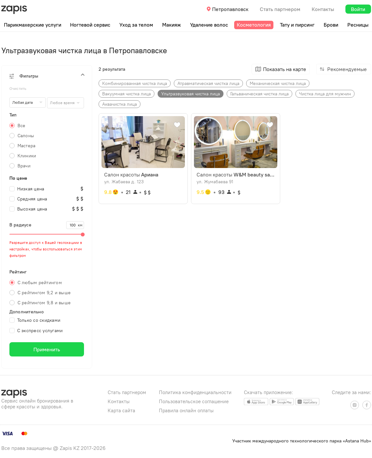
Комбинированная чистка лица (134, 83)
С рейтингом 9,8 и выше (44, 302)
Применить (46, 349)
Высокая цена (28, 208)
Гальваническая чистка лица (259, 94)
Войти (358, 9)
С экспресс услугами (36, 330)
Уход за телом (136, 24)
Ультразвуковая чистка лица (190, 94)
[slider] (46, 234)
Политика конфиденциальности (195, 392)
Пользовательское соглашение (194, 401)
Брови (331, 24)
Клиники (27, 155)
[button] (47, 76)
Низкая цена (26, 188)
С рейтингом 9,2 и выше (44, 292)
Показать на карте (284, 69)
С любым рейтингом (40, 282)
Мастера (27, 145)
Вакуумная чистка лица (126, 94)
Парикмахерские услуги (32, 24)
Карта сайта (121, 410)
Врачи (24, 165)
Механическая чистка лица (278, 83)
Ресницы (357, 24)
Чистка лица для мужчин (325, 94)
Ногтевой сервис (90, 24)
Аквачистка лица (119, 104)
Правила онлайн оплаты (186, 410)
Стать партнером (280, 9)
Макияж (171, 24)
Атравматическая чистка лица (208, 83)
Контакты (323, 9)
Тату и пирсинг (297, 24)
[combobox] (65, 102)
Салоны (26, 135)
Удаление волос (209, 24)
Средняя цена (28, 198)
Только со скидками (35, 320)
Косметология (254, 24)
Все (22, 125)
